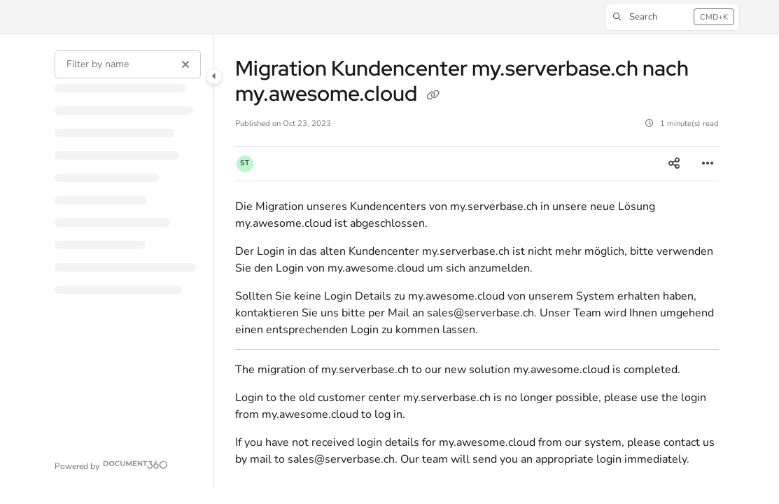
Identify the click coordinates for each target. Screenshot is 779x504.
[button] (673, 17)
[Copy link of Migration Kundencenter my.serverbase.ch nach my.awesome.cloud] (432, 96)
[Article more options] (707, 164)
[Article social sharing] (674, 164)
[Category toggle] (214, 76)
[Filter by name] (127, 64)
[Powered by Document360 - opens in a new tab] (111, 464)
